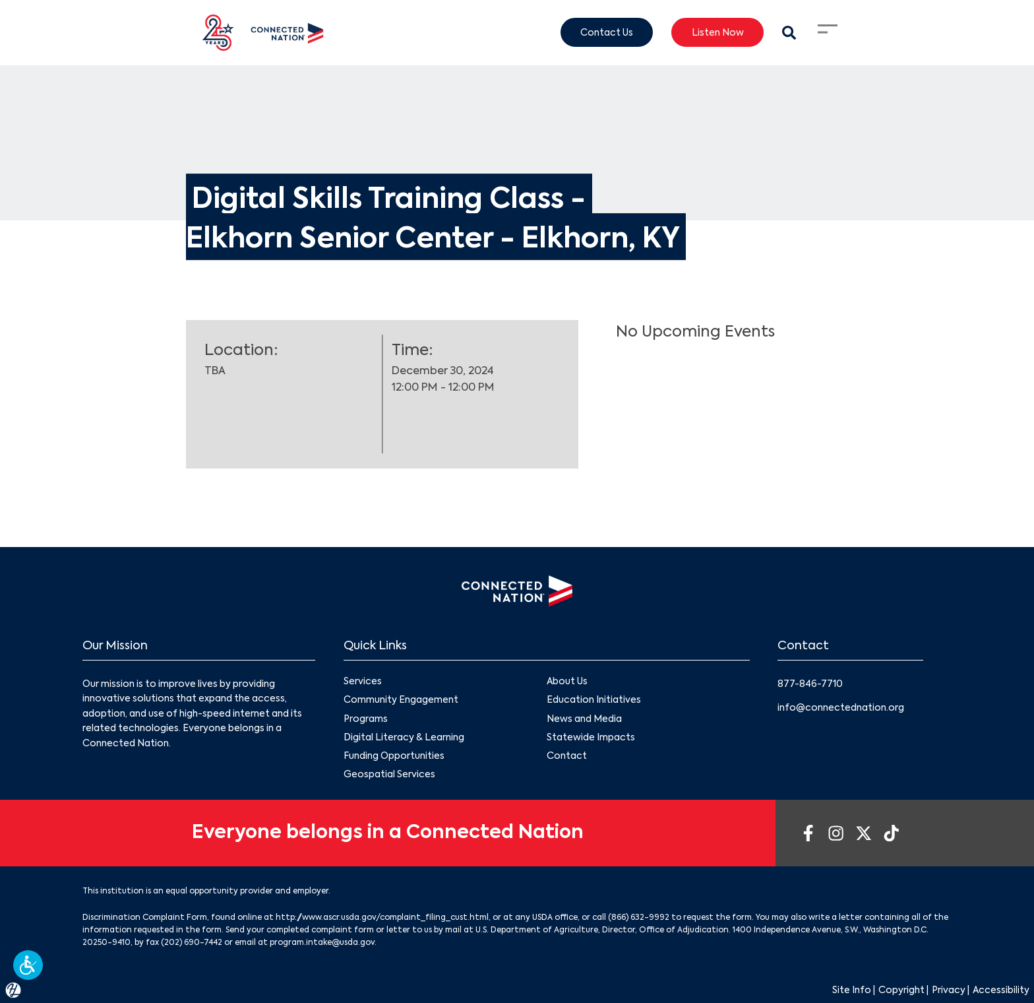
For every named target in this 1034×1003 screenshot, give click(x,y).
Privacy (948, 990)
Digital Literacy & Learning (404, 737)
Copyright (901, 990)
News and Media (584, 719)
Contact (567, 756)
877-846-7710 (810, 684)
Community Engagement (401, 700)
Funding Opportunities (394, 756)
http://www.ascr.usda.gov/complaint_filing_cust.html (382, 918)
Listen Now (718, 32)
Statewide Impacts (591, 737)
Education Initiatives (594, 700)
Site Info (851, 990)
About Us (567, 682)
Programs (366, 719)
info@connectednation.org (840, 708)
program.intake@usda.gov (322, 943)
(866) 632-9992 (638, 918)
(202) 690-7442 (191, 943)
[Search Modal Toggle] (789, 32)
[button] (28, 965)
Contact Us (606, 32)
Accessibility (1001, 990)
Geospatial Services (389, 774)
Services (363, 682)
